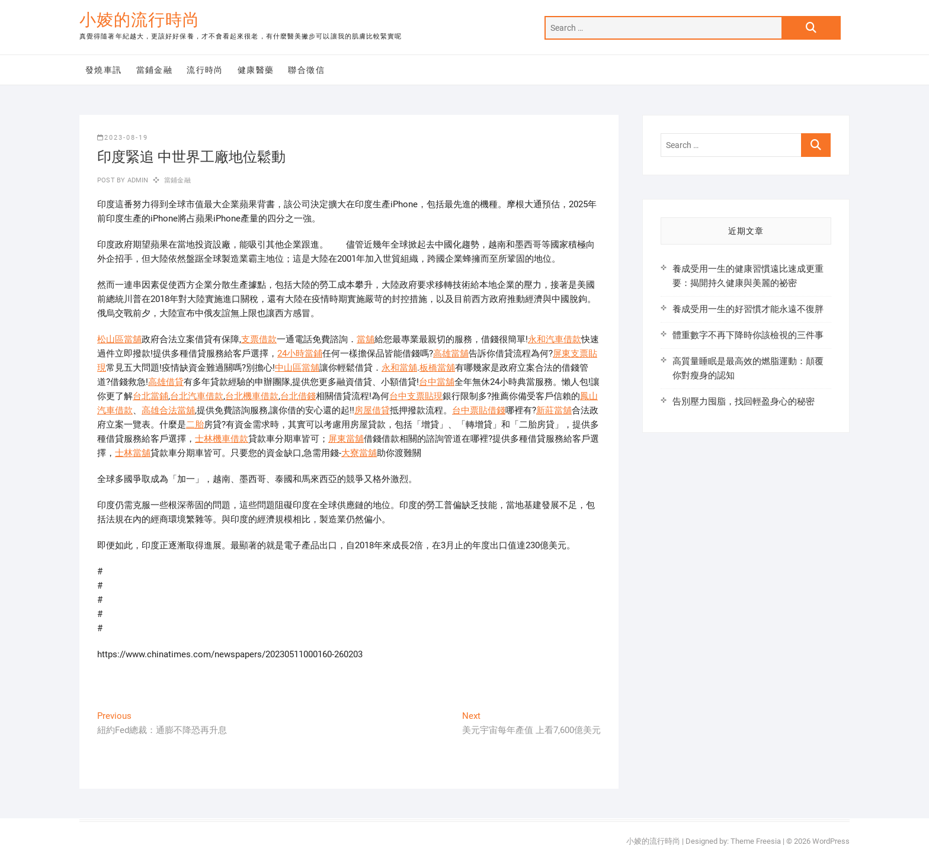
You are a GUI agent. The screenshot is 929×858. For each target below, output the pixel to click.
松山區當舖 (119, 339)
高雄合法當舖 (168, 410)
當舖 (365, 339)
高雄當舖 (451, 353)
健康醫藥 (256, 70)
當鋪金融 (154, 70)
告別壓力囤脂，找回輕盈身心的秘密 (743, 401)
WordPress (831, 841)
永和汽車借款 (554, 339)
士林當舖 (132, 453)
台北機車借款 (251, 396)
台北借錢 (298, 396)
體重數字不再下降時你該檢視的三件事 (748, 335)
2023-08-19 (122, 138)
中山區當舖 (297, 367)
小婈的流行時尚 (139, 20)
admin (136, 180)
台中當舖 (436, 382)
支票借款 (259, 339)
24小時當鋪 (299, 353)
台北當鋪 (150, 396)
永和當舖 (399, 367)
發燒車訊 (103, 70)
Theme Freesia (756, 841)
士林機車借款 (221, 438)
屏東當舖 (346, 438)
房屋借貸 (372, 410)
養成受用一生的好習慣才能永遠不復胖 (748, 309)
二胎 (195, 424)
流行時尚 (205, 70)
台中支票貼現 (416, 396)
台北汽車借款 (196, 396)
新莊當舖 (554, 410)
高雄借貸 (166, 382)
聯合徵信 (306, 70)
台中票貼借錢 (478, 410)
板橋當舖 (437, 367)
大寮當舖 (359, 453)
